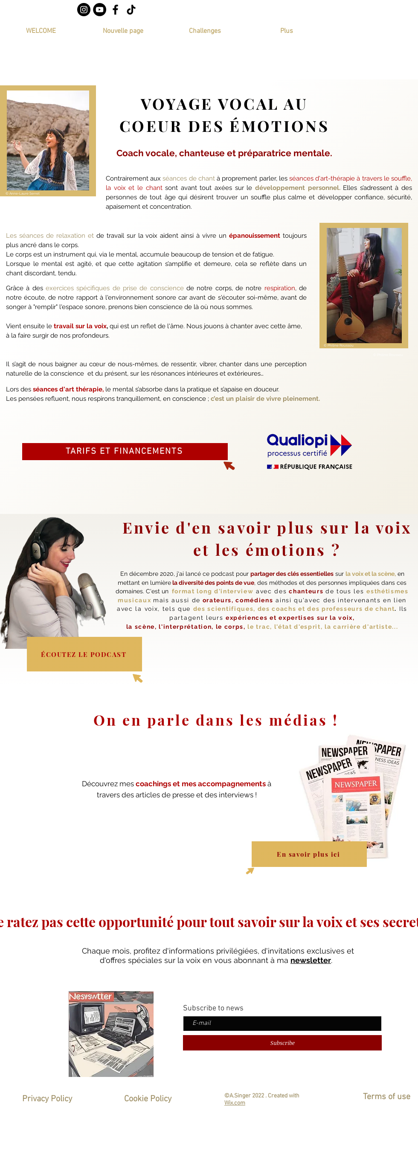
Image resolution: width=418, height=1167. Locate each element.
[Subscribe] (282, 1042)
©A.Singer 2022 (244, 1096)
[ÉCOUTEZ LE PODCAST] (84, 654)
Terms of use (386, 1097)
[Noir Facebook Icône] (115, 9)
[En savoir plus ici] (309, 854)
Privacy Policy (48, 1099)
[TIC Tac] (131, 9)
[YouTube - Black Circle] (99, 9)
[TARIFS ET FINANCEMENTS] (125, 451)
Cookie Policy (149, 1099)
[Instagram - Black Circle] (83, 9)
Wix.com (234, 1103)
